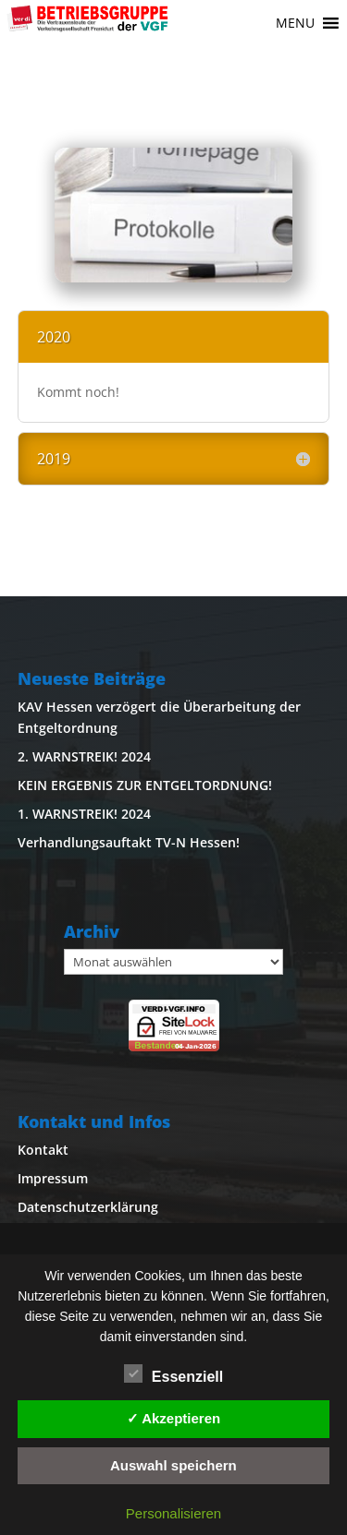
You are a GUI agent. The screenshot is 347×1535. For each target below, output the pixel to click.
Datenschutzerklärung (88, 1207)
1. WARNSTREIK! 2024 (84, 813)
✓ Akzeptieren (174, 1418)
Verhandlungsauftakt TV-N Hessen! (129, 842)
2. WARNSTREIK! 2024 (84, 756)
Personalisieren (173, 1513)
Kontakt (43, 1149)
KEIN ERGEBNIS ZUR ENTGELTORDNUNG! (145, 785)
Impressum (53, 1178)
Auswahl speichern (173, 1465)
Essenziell (173, 1374)
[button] (295, 23)
